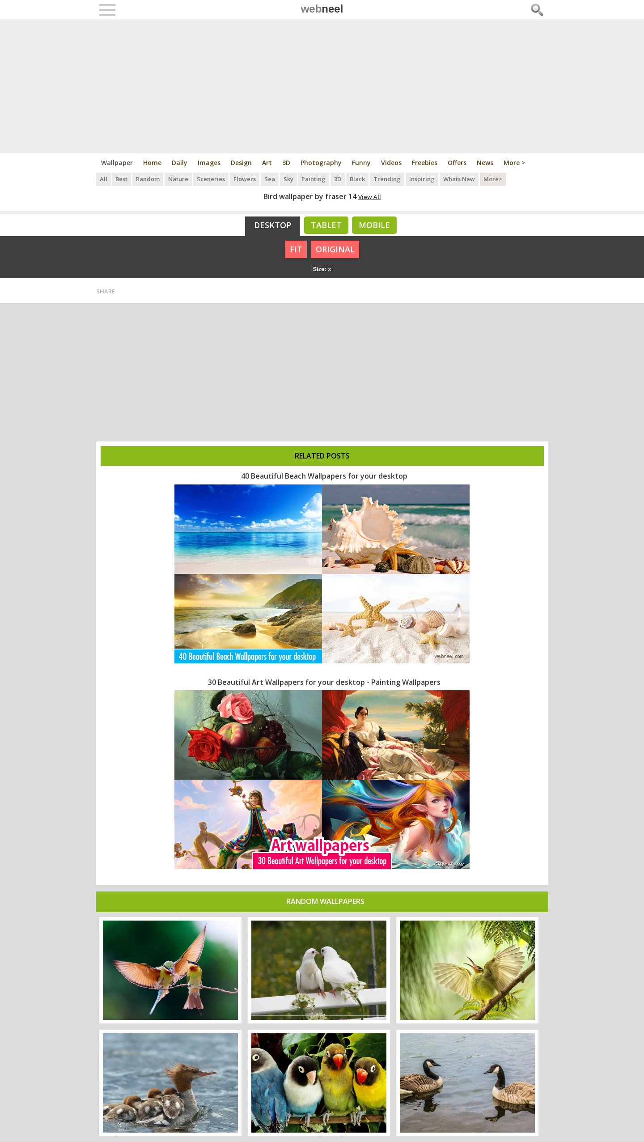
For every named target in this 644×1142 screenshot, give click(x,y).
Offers (457, 162)
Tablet (326, 225)
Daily (179, 162)
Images (209, 162)
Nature (179, 179)
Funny (361, 162)
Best (122, 179)
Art (267, 162)
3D (286, 162)
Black (358, 179)
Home (152, 162)
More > (514, 162)
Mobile (374, 225)
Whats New (460, 179)
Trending (388, 179)
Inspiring (423, 179)
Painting (314, 179)
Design (241, 162)
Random (148, 179)
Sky (289, 179)
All (103, 179)
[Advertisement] (322, 86)
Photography (321, 162)
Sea (270, 179)
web (322, 9)
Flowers (245, 179)
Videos (391, 162)
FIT (296, 249)
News (485, 162)
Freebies (424, 162)
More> (493, 179)
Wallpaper (117, 162)
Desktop (272, 225)
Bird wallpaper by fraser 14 (309, 196)
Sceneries (211, 179)
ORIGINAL (335, 249)
